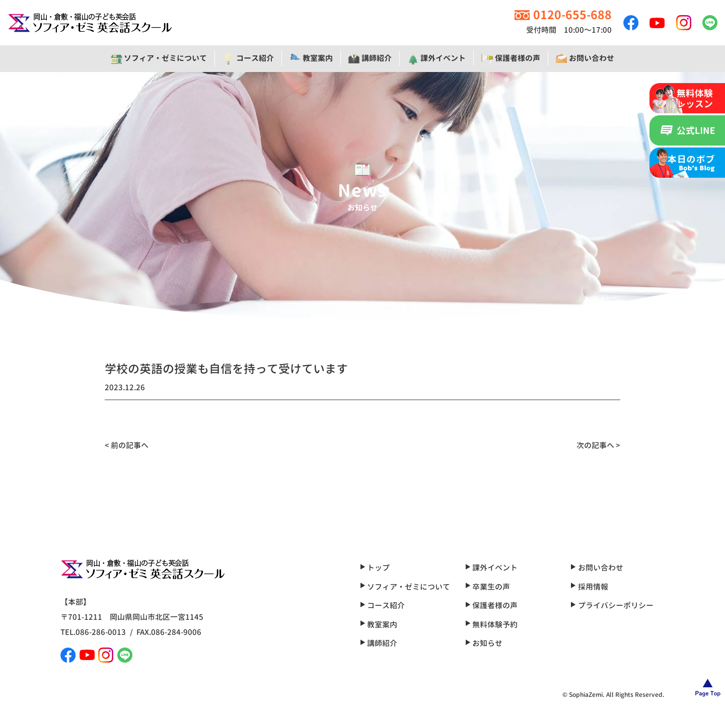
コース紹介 (382, 605)
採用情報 (589, 587)
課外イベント (491, 567)
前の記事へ (130, 445)
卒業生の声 (487, 587)
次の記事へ (595, 445)
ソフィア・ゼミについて (405, 587)
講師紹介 (378, 643)
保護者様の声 (491, 605)
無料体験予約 (491, 624)
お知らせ (483, 643)
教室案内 (378, 624)
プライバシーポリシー (611, 605)
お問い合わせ (596, 567)
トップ (375, 567)
